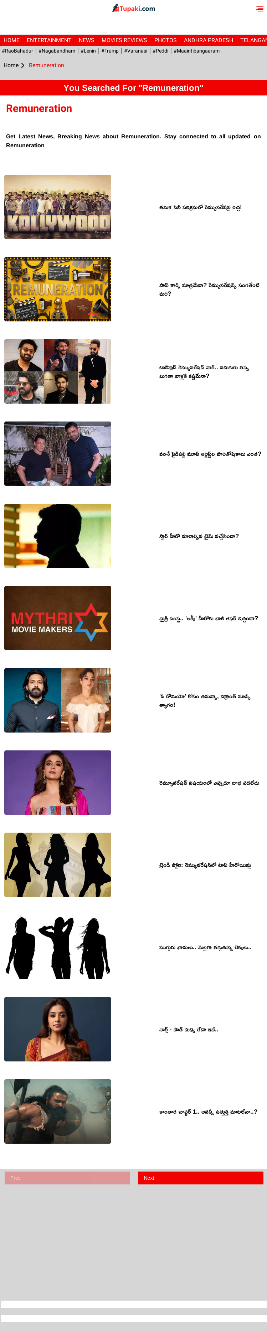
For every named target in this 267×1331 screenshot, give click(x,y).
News (86, 40)
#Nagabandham (56, 51)
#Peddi (160, 51)
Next (149, 1178)
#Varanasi (135, 51)
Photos (165, 40)
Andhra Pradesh (208, 40)
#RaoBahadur (17, 51)
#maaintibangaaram (197, 51)
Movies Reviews (124, 40)
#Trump (110, 51)
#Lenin (88, 51)
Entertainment (49, 40)
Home (12, 40)
